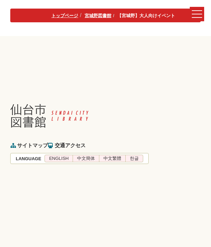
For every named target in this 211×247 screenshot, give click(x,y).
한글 (134, 158)
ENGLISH (59, 158)
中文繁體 (112, 158)
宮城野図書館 (98, 15)
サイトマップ (32, 145)
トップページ (64, 15)
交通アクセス (70, 145)
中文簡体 (86, 158)
